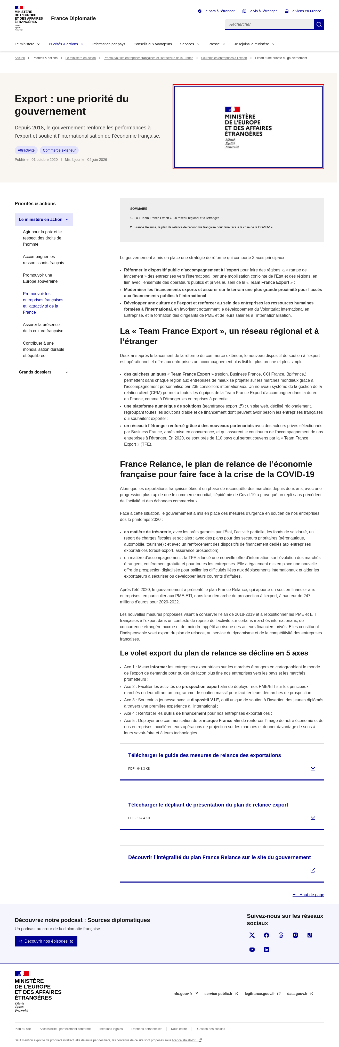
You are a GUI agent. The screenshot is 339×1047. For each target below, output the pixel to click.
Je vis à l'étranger (262, 11)
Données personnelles (147, 1029)
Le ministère (24, 44)
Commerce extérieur (59, 150)
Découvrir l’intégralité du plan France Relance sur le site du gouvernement (219, 857)
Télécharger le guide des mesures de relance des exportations (204, 755)
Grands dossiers (35, 372)
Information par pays (108, 44)
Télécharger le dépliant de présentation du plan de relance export (208, 805)
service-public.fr (219, 994)
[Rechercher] (269, 24)
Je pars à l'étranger (219, 11)
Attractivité (26, 150)
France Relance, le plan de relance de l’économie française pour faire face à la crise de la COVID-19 (203, 227)
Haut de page (311, 895)
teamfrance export (220, 406)
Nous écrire (179, 1029)
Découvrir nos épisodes (46, 941)
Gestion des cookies (211, 1029)
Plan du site (23, 1029)
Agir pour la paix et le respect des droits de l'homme (42, 238)
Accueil (20, 58)
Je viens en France (306, 11)
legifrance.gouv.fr (260, 994)
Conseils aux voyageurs (153, 44)
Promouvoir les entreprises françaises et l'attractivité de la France (148, 58)
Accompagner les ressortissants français (43, 259)
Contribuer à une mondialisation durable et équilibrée (43, 349)
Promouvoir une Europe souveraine (40, 278)
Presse (214, 44)
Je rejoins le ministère (251, 44)
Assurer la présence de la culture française (43, 327)
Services (187, 44)
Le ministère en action (81, 58)
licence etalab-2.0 (184, 1040)
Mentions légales (111, 1029)
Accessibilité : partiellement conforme (65, 1029)
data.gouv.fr (298, 994)
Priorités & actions (63, 44)
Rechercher (319, 24)
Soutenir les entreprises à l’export (224, 58)
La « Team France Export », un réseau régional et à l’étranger (176, 218)
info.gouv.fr (183, 994)
